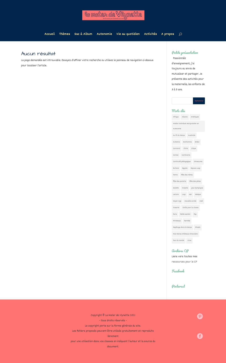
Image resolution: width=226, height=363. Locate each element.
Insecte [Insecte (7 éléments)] (185, 188)
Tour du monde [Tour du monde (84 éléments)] (178, 240)
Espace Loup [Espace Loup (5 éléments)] (195, 168)
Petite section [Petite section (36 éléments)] (185, 214)
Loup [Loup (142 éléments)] (184, 194)
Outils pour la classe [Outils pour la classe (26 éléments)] (190, 207)
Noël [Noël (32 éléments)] (201, 201)
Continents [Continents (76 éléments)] (186, 155)
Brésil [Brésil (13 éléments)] (197, 142)
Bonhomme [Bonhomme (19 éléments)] (187, 142)
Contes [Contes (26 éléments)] (175, 155)
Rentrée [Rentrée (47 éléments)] (187, 220)
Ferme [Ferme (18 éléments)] (175, 174)
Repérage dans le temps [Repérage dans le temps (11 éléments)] (182, 227)
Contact (41, 324)
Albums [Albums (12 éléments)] (185, 116)
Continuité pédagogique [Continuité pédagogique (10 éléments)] (182, 161)
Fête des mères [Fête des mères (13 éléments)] (187, 174)
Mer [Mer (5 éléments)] (190, 194)
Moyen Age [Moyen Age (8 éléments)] (177, 201)
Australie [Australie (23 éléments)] (191, 135)
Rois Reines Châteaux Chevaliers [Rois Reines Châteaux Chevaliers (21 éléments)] (185, 234)
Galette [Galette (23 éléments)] (176, 188)
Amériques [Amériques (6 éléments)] (195, 116)
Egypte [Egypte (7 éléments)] (184, 168)
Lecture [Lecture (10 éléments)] (176, 194)
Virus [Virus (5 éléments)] (189, 240)
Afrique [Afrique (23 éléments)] (175, 116)
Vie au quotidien (128, 35)
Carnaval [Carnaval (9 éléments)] (176, 148)
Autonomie (104, 35)
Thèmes (64, 35)
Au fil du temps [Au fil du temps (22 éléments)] (179, 135)
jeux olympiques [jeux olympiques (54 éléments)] (197, 188)
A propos (167, 35)
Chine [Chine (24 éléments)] (186, 148)
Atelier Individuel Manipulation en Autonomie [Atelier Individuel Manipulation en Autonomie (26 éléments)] (186, 126)
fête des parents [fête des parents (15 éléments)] (179, 181)
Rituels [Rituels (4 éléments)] (197, 227)
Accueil (49, 35)
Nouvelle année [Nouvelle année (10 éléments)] (190, 201)
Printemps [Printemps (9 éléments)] (177, 220)
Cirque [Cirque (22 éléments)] (193, 148)
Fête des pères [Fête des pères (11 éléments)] (195, 181)
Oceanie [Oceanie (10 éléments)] (176, 207)
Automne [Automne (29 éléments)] (176, 142)
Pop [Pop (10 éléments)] (195, 214)
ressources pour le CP (184, 262)
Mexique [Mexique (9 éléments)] (198, 194)
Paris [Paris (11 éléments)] (175, 214)
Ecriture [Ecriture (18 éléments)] (176, 168)
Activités (150, 35)
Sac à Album (83, 35)
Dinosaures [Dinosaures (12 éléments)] (198, 161)
